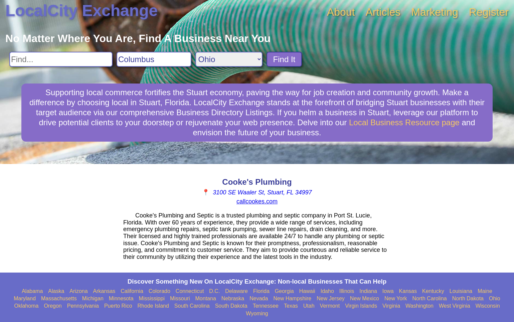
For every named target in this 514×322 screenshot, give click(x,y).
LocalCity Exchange (81, 10)
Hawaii (307, 291)
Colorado (159, 291)
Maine (485, 291)
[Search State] (229, 59)
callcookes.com (257, 201)
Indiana (368, 291)
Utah (309, 306)
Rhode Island (153, 306)
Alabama (32, 291)
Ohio (494, 298)
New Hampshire (292, 298)
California (132, 291)
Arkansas (104, 291)
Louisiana (461, 291)
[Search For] (61, 59)
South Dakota (231, 306)
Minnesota (121, 298)
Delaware (236, 291)
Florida (261, 291)
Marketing (434, 12)
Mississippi (152, 298)
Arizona (78, 291)
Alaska (56, 291)
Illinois (346, 291)
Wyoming (257, 313)
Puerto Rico (118, 306)
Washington (419, 306)
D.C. (214, 291)
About (341, 12)
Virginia (391, 306)
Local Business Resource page (404, 122)
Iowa (388, 291)
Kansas (408, 291)
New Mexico (364, 298)
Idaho (327, 291)
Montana (205, 298)
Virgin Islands (361, 306)
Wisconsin (488, 306)
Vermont (330, 306)
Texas (291, 306)
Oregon (52, 306)
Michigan (93, 298)
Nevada (258, 298)
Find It (284, 59)
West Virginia (454, 306)
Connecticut (190, 291)
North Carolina (429, 298)
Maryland (25, 298)
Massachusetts (59, 298)
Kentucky (433, 291)
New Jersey (331, 298)
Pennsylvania (83, 306)
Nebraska (232, 298)
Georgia (284, 291)
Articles (382, 12)
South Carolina (192, 306)
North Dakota (468, 298)
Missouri (180, 298)
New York (395, 298)
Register (489, 12)
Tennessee (266, 306)
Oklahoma (26, 306)
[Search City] (154, 59)
